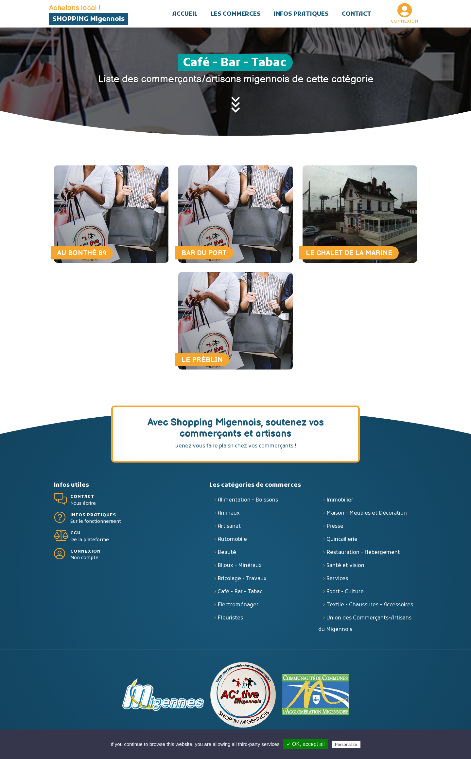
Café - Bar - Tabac (240, 594)
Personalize (346, 744)
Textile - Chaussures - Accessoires (369, 607)
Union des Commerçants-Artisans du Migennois (364, 626)
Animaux (229, 515)
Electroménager (238, 607)
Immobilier (339, 502)
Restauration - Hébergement (363, 555)
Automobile (232, 542)
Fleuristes (230, 620)
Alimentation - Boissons (248, 502)
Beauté (227, 555)
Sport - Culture (345, 594)
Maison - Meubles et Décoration (366, 515)
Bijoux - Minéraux (240, 568)
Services (337, 581)
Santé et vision (345, 568)
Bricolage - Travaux (242, 581)
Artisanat (229, 528)
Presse (334, 528)
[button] (235, 13)
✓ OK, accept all (306, 744)
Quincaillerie (342, 542)
